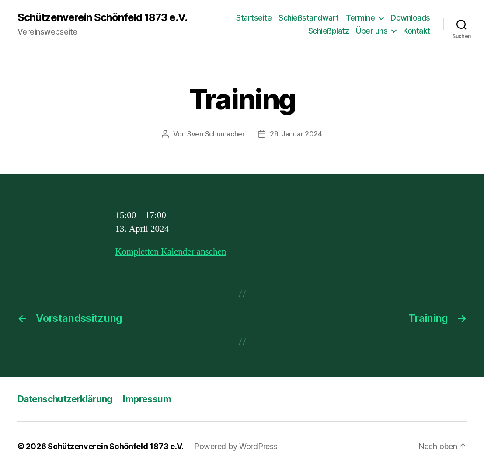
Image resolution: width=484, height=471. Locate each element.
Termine (360, 17)
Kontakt (416, 30)
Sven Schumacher (216, 133)
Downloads (410, 17)
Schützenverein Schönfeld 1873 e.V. (102, 17)
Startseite (254, 17)
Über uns (371, 30)
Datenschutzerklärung (64, 399)
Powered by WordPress (236, 446)
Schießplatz (328, 30)
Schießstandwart (309, 17)
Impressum (147, 399)
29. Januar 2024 (296, 133)
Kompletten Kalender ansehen (170, 252)
